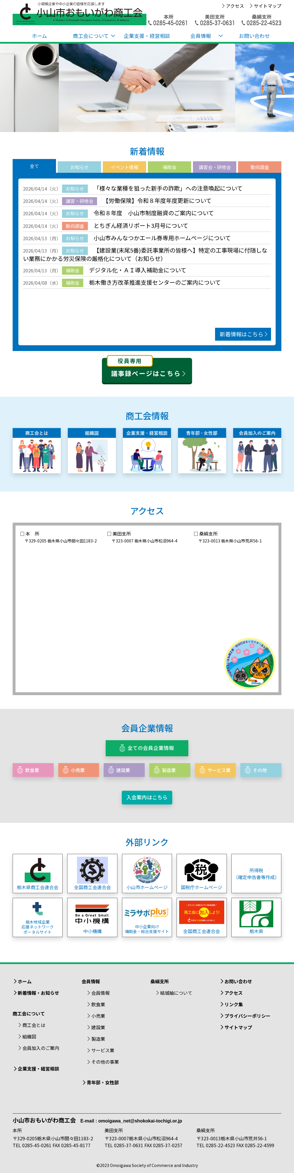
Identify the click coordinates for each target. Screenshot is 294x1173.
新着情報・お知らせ (38, 992)
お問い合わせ (254, 35)
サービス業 (102, 1050)
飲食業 (98, 1004)
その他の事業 (105, 1061)
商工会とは (33, 1024)
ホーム (39, 35)
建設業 (98, 1027)
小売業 (98, 1015)
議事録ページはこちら (147, 368)
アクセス (235, 5)
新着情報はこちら (244, 334)
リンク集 (234, 1004)
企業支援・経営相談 (147, 35)
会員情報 (100, 992)
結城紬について (176, 992)
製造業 (98, 1038)
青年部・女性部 (103, 1082)
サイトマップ (267, 5)
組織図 (29, 1036)
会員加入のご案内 (40, 1047)
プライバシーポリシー (247, 1015)
